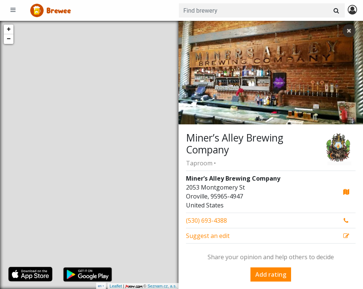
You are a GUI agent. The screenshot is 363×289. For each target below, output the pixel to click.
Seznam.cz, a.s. (162, 286)
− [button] (9, 39)
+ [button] (9, 29)
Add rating (270, 274)
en (100, 286)
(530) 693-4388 (206, 220)
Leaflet (116, 286)
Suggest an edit (208, 236)
